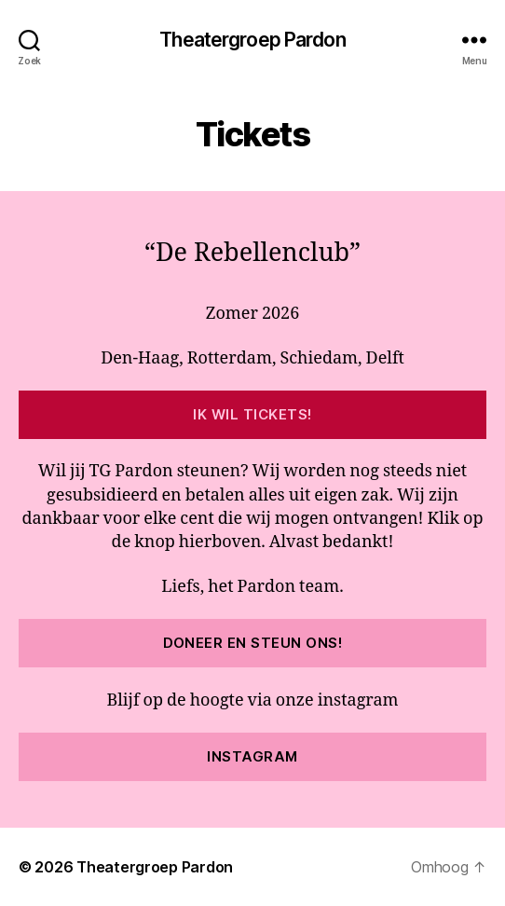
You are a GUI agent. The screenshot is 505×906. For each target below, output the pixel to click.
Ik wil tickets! (252, 414)
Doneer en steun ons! (253, 643)
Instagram (252, 756)
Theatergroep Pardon (252, 39)
